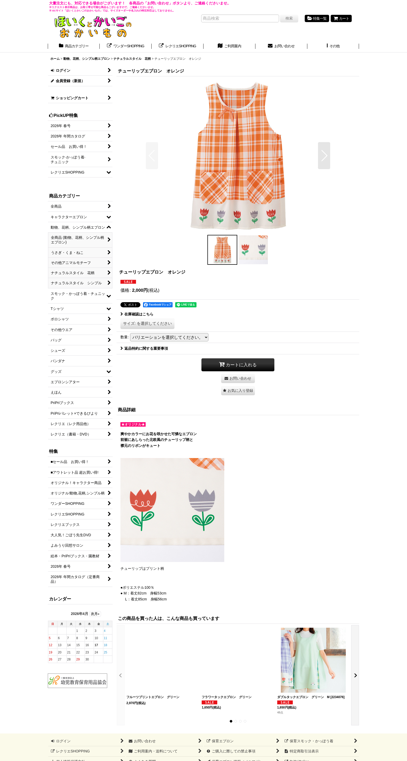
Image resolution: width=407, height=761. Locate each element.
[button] (333, 46)
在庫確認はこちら (136, 314)
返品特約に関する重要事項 (144, 348)
